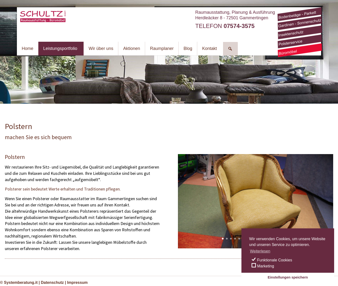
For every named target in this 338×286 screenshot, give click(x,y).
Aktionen (131, 48)
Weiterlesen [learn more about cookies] (260, 251)
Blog (187, 48)
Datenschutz (52, 282)
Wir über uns (101, 48)
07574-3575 (239, 26)
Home (27, 48)
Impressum (77, 282)
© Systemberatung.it (19, 282)
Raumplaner (162, 48)
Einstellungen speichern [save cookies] (288, 277)
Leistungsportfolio (60, 48)
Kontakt (209, 48)
